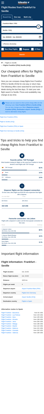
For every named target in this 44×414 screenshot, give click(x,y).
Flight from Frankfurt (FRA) (8, 117)
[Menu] (2, 2)
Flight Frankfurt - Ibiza (8, 317)
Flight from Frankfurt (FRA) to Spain (11, 126)
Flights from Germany (29, 293)
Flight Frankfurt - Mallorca (9, 328)
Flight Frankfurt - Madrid (9, 326)
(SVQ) (28, 297)
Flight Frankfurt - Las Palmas (10, 315)
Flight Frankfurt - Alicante (9, 319)
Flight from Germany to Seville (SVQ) (12, 131)
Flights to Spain (27, 301)
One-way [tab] (17, 17)
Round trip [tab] (7, 17)
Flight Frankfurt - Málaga (9, 324)
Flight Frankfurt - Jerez (8, 321)
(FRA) (31, 288)
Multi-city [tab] (27, 17)
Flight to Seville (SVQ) (7, 122)
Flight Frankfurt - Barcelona (10, 313)
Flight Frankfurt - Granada (9, 330)
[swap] (38, 27)
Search (22, 54)
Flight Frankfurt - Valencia (9, 332)
